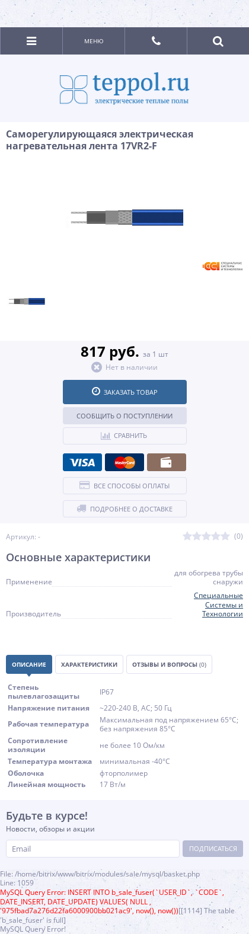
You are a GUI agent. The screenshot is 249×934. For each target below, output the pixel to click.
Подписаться (213, 848)
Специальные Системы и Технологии (218, 604)
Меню (94, 41)
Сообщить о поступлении (124, 415)
